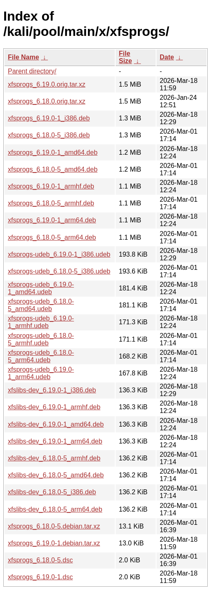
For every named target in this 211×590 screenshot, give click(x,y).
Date (167, 57)
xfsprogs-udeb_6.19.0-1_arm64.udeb (41, 373)
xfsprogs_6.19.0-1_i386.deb (49, 118)
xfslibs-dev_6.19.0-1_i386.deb (52, 390)
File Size (125, 57)
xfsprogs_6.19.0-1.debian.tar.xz (54, 543)
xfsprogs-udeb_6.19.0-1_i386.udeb (59, 254)
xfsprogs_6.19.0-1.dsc (40, 577)
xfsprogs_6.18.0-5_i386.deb (49, 135)
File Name (23, 57)
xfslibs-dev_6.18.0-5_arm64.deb (55, 509)
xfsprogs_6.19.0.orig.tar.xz (46, 84)
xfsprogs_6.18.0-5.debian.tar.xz (54, 526)
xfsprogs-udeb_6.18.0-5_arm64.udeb (41, 356)
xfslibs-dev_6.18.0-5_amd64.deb (56, 475)
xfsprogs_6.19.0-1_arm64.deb (52, 220)
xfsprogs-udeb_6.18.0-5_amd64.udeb (41, 305)
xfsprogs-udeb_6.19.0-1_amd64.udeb (41, 288)
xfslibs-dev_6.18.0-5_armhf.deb (54, 458)
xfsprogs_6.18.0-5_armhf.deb (51, 203)
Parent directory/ (32, 71)
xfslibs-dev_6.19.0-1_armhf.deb (54, 407)
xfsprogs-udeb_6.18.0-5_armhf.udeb (41, 339)
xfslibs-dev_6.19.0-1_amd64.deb (56, 424)
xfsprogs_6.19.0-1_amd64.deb (52, 152)
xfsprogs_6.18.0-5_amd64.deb (52, 169)
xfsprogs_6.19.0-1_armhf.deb (51, 186)
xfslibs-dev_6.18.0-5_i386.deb (52, 492)
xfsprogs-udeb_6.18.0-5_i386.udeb (59, 271)
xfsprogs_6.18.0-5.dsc (40, 560)
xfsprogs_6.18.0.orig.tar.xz (46, 101)
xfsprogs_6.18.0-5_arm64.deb (52, 237)
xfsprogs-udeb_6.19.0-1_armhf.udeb (41, 322)
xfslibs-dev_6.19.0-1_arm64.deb (55, 441)
